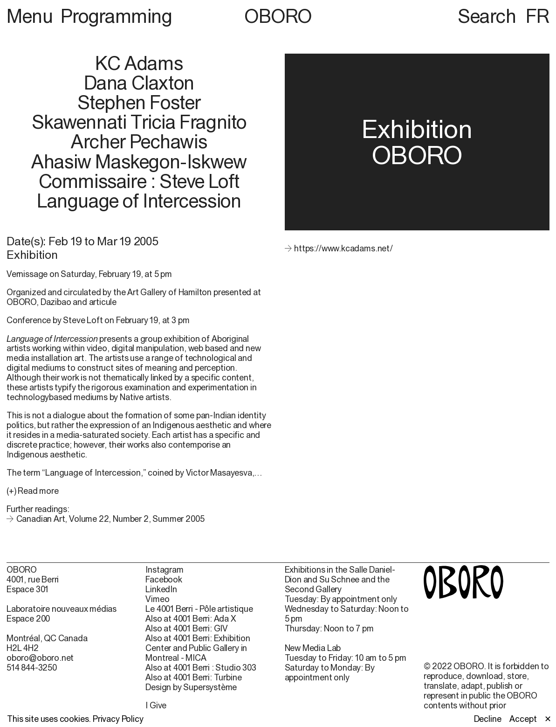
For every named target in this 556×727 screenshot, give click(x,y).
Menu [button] (32, 16)
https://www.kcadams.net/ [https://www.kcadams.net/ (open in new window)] (343, 248)
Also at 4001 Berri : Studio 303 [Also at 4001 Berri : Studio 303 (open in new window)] (200, 667)
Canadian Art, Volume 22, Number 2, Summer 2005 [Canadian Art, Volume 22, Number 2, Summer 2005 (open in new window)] (110, 519)
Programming (116, 16)
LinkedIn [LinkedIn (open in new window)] (161, 589)
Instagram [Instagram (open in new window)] (164, 570)
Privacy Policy (118, 719)
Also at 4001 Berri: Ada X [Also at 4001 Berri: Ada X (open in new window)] (190, 618)
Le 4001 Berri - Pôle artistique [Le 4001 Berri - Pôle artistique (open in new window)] (199, 609)
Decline (487, 719)
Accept (522, 719)
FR (537, 16)
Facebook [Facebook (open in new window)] (163, 579)
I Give (155, 705)
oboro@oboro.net (40, 658)
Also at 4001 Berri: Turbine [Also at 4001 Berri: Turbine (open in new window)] (193, 677)
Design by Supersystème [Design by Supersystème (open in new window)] (191, 687)
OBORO (278, 16)
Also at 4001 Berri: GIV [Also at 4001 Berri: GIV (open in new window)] (186, 628)
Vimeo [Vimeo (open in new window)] (157, 599)
